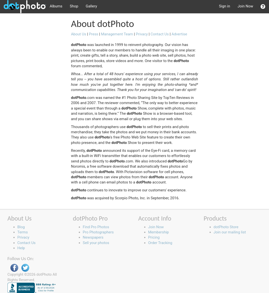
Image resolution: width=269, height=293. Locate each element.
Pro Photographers (98, 232)
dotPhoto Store (226, 227)
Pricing (154, 237)
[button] (263, 6)
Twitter (25, 268)
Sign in (224, 6)
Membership (158, 232)
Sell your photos (96, 243)
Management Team (117, 34)
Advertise (179, 34)
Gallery (91, 6)
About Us (78, 34)
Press (93, 34)
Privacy (142, 34)
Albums (56, 6)
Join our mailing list (230, 232)
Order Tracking (160, 243)
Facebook (14, 268)
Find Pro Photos (96, 227)
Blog (21, 227)
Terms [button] (22, 232)
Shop (74, 6)
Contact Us (160, 34)
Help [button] (21, 248)
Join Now (245, 6)
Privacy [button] (23, 237)
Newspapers (93, 237)
